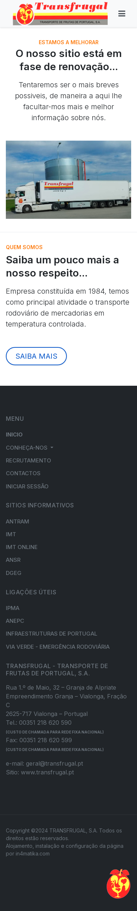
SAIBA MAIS (36, 356)
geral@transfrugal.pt (54, 763)
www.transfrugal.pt (47, 772)
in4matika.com (33, 853)
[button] (29, 447)
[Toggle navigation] (121, 13)
